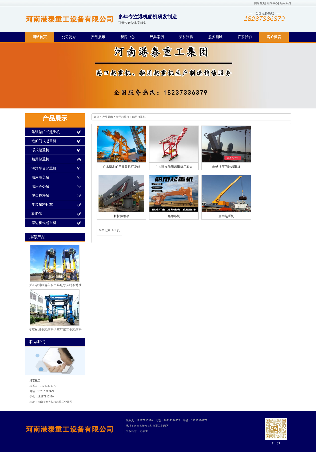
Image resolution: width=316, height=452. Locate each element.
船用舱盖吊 (40, 177)
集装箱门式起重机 (46, 132)
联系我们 (285, 3)
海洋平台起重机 (44, 168)
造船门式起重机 (44, 141)
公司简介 (69, 37)
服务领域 (215, 37)
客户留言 (274, 37)
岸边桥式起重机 (44, 223)
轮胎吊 (37, 214)
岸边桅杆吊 (40, 195)
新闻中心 (272, 3)
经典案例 (157, 37)
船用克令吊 (40, 186)
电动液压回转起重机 (226, 167)
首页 (96, 116)
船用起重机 (122, 116)
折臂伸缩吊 (121, 216)
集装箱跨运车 (42, 204)
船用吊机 (174, 216)
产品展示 (98, 37)
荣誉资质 (186, 37)
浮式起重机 (40, 150)
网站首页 (259, 3)
